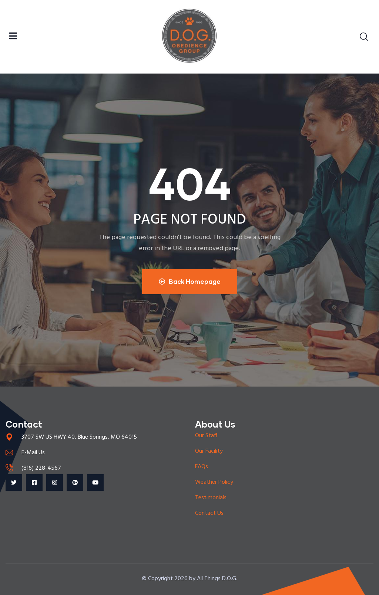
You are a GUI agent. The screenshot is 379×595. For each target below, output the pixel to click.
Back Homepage (190, 281)
